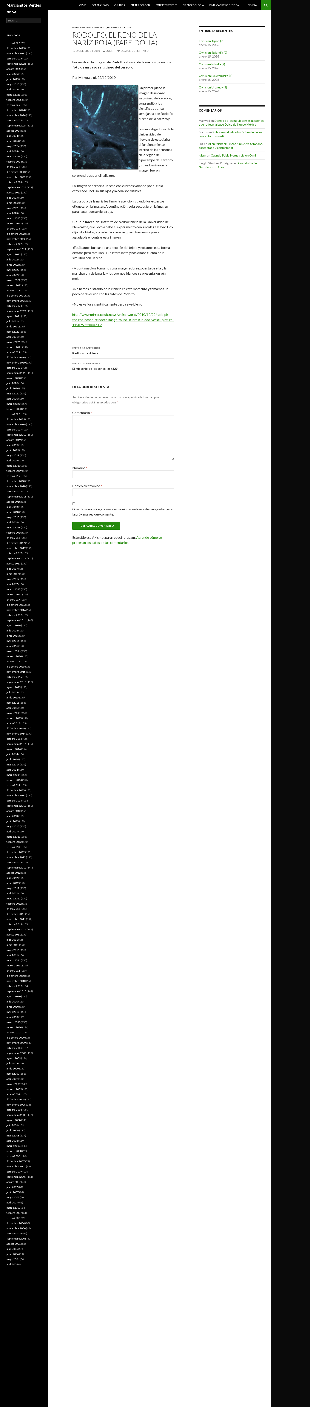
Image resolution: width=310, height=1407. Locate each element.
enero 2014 (13, 785)
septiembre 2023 (16, 187)
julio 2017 (12, 568)
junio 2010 (12, 1006)
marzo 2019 (13, 465)
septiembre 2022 (16, 249)
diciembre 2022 (15, 233)
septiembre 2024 (16, 125)
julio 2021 (12, 321)
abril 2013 (12, 831)
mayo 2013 (12, 826)
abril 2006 (12, 1264)
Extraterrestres (166, 5)
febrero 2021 (14, 347)
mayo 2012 (12, 888)
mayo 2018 (12, 517)
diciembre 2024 (15, 110)
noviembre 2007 (16, 1166)
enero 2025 (13, 104)
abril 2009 (12, 1078)
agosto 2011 (13, 934)
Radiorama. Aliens (123, 350)
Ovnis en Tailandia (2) (213, 52)
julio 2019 (12, 445)
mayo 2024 (12, 146)
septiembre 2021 (16, 311)
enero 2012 (13, 908)
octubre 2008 (14, 1109)
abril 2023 (12, 213)
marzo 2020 (13, 403)
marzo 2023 (13, 218)
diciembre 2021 (15, 295)
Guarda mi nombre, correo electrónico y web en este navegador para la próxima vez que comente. (122, 511)
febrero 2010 (14, 1027)
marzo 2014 (13, 774)
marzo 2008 (13, 1145)
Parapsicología (140, 5)
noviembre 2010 (16, 981)
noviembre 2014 (16, 733)
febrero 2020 (14, 409)
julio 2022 (12, 259)
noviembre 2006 (16, 1228)
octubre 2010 (14, 986)
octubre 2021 (14, 305)
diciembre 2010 (15, 975)
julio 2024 (12, 135)
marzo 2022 (13, 280)
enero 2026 (13, 43)
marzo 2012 (13, 898)
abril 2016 (12, 646)
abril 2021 (12, 336)
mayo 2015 (12, 702)
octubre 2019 (14, 429)
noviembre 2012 (16, 857)
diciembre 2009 (15, 1037)
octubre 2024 (14, 120)
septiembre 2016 (16, 620)
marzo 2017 (13, 589)
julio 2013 (12, 816)
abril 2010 (12, 1017)
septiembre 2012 (16, 867)
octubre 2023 (14, 182)
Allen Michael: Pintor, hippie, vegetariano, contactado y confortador (231, 145)
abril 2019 (12, 460)
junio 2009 (12, 1068)
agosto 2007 (13, 1181)
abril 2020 (12, 398)
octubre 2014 (14, 738)
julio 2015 (12, 692)
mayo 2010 (12, 1011)
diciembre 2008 (15, 1099)
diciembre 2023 (15, 171)
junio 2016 (12, 635)
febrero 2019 (14, 470)
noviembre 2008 (16, 1104)
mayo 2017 (12, 579)
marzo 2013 (13, 836)
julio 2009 (12, 1063)
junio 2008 (12, 1130)
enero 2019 (13, 476)
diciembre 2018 (15, 481)
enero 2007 (13, 1218)
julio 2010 (12, 1001)
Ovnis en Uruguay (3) (213, 87)
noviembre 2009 (16, 1042)
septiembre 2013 (16, 805)
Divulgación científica (224, 5)
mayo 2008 (12, 1135)
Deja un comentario (135, 50)
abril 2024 (12, 151)
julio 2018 (12, 506)
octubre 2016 (14, 615)
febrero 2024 (14, 161)
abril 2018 (12, 522)
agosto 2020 (13, 378)
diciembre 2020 (15, 357)
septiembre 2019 (16, 434)
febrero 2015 (14, 718)
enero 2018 (13, 537)
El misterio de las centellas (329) (123, 365)
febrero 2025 (14, 99)
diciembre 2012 (15, 852)
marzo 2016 (13, 651)
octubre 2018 (14, 491)
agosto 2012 (13, 872)
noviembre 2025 (16, 53)
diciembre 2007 (15, 1161)
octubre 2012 (14, 862)
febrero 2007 (14, 1212)
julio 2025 (12, 74)
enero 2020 (13, 414)
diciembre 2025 (15, 48)
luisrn (110, 50)
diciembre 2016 (15, 604)
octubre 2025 (14, 58)
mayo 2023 (12, 208)
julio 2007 (12, 1187)
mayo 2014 (12, 764)
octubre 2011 (14, 924)
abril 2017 (12, 584)
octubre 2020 (14, 367)
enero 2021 (13, 352)
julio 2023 (12, 197)
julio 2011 (12, 939)
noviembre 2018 (16, 486)
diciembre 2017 (15, 543)
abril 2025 (12, 89)
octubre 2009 (14, 1048)
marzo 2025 (13, 94)
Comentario (82, 413)
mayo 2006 (12, 1259)
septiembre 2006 (16, 1238)
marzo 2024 (13, 156)
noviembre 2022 (16, 238)
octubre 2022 (14, 244)
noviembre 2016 (16, 609)
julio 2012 (12, 877)
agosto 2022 (13, 254)
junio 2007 (12, 1192)
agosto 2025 (13, 68)
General (252, 5)
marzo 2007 (13, 1207)
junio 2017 (12, 573)
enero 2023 (13, 228)
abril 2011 (12, 955)
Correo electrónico (87, 486)
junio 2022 (12, 264)
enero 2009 (13, 1094)
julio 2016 (12, 630)
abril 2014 (12, 769)
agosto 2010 (13, 996)
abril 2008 (12, 1140)
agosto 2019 (13, 439)
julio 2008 (12, 1125)
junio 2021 (12, 326)
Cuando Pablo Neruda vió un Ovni (233, 155)
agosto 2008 (13, 1120)
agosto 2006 (13, 1243)
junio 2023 (12, 202)
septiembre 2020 (16, 372)
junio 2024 (12, 141)
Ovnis (82, 5)
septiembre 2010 (16, 991)
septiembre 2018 (16, 496)
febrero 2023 (14, 223)
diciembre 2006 (15, 1223)
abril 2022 (12, 275)
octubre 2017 (14, 553)
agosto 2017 (13, 563)
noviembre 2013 (16, 795)
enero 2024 (13, 166)
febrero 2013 (14, 841)
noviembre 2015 (16, 671)
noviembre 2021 (16, 300)
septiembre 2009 (16, 1053)
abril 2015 (12, 707)
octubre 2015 (14, 676)
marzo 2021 (13, 342)
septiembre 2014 (16, 743)
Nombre (79, 468)
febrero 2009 (14, 1089)
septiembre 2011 (16, 929)
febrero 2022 (14, 285)
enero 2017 (13, 599)
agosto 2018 (13, 501)
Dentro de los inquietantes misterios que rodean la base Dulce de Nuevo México (231, 122)
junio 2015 (12, 697)
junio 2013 (12, 821)
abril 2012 (12, 893)
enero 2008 (13, 1156)
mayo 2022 (12, 269)
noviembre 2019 (16, 424)
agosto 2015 (13, 687)
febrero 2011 (14, 965)
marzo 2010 (13, 1022)
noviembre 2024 (16, 115)
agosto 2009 (13, 1058)
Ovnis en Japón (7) (211, 41)
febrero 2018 (14, 532)
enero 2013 (13, 847)
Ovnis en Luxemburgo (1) (215, 76)
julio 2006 (12, 1248)
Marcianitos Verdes (23, 5)
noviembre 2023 (16, 177)
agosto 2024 (13, 130)
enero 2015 (13, 723)
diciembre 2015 (15, 666)
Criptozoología (193, 5)
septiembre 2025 (16, 63)
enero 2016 (13, 661)
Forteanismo (100, 5)
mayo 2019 (12, 455)
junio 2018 (12, 512)
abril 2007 (12, 1202)
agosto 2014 (13, 749)
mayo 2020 (12, 393)
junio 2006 (12, 1254)
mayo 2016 (12, 640)
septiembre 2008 (16, 1114)
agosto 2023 (13, 192)
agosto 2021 (13, 316)
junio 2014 (12, 759)
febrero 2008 (14, 1151)
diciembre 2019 (15, 419)
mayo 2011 (12, 950)
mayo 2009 (12, 1073)
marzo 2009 (13, 1084)
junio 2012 (12, 883)
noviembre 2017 (16, 548)
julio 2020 (12, 383)
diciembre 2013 (15, 790)
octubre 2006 (14, 1233)
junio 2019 (12, 450)
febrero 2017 (14, 594)
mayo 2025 (12, 84)
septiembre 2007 (16, 1176)
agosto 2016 (13, 625)
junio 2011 (12, 944)
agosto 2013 (13, 810)
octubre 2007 (14, 1171)
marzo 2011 (13, 960)
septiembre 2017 (16, 558)
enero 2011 (13, 970)
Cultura (119, 5)
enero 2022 (13, 290)
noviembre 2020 (16, 362)
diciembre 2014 (15, 728)
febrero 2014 (14, 780)
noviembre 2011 (16, 919)
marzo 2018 (13, 527)
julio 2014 (12, 754)
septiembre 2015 (16, 682)
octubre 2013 (14, 800)
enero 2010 (13, 1032)
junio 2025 (12, 79)
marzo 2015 (13, 713)
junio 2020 (12, 388)
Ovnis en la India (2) (212, 64)
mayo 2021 (12, 331)
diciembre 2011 (15, 914)
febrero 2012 (14, 903)
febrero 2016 (14, 656)
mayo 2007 (12, 1197)
